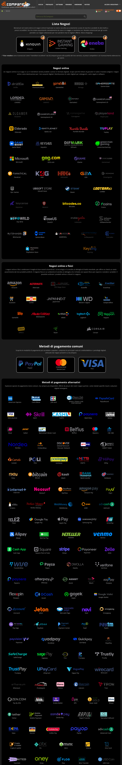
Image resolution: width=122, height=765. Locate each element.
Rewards (69, 4)
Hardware (78, 4)
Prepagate (49, 4)
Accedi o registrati (111, 4)
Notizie (87, 4)
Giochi (40, 4)
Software (59, 4)
